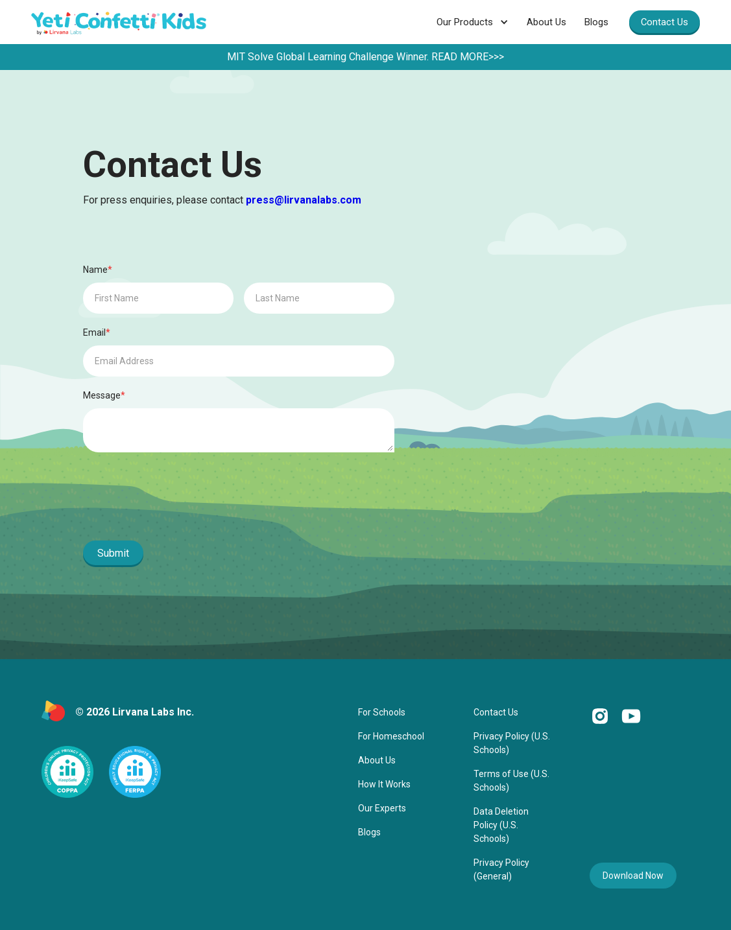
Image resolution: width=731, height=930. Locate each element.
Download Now (633, 875)
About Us (546, 22)
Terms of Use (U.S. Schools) (511, 781)
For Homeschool (391, 736)
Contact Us (664, 22)
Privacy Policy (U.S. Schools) (511, 743)
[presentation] (181, 499)
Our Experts (382, 808)
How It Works (384, 784)
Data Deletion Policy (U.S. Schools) (501, 825)
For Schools (381, 712)
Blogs (596, 22)
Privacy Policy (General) (501, 869)
